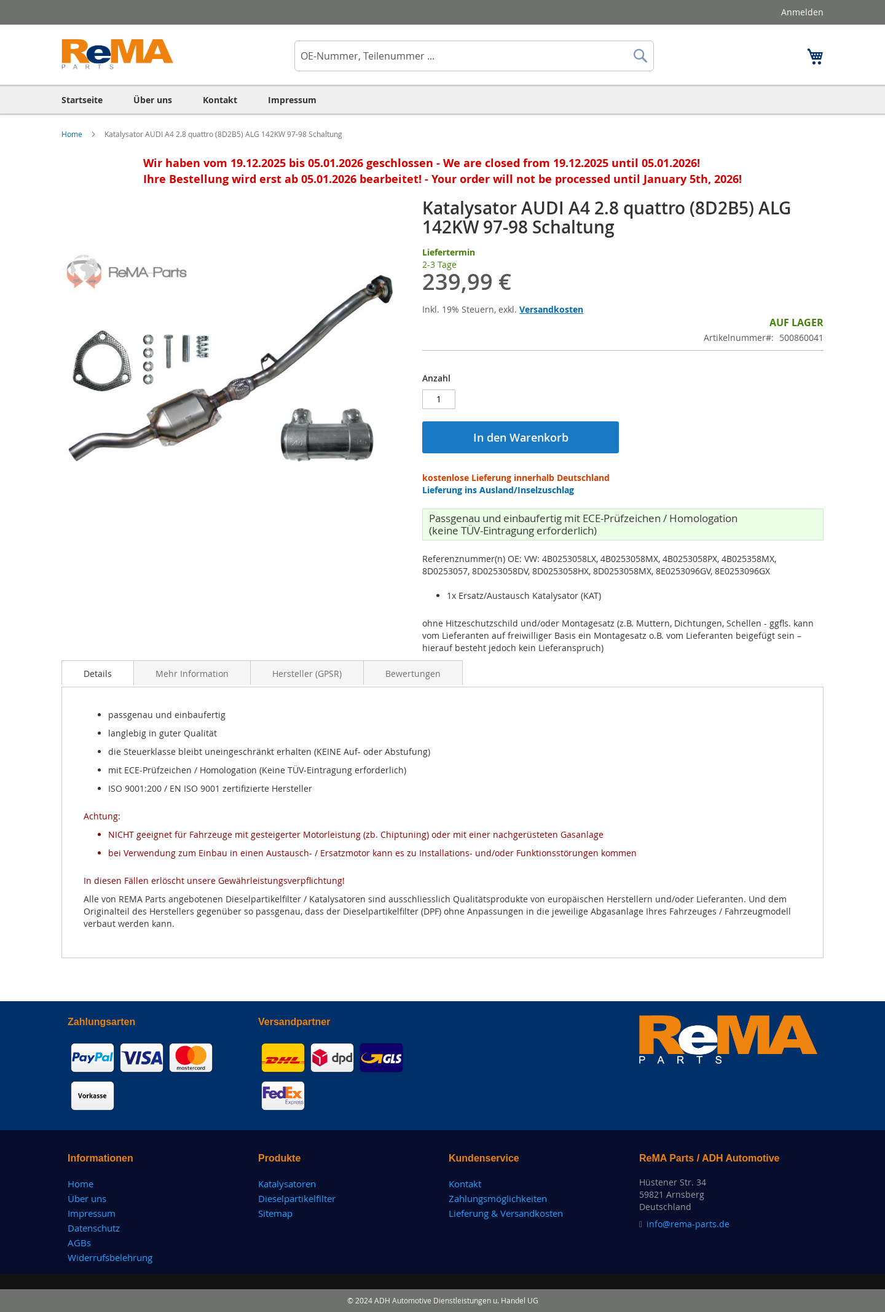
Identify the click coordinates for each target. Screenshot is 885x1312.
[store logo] (117, 54)
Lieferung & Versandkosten (506, 1213)
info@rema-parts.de (688, 1224)
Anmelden (802, 12)
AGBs (79, 1242)
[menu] (442, 100)
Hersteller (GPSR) (307, 673)
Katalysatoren (287, 1183)
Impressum (92, 1213)
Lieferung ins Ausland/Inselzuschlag (498, 490)
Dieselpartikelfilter (297, 1198)
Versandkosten (551, 309)
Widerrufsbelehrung (110, 1257)
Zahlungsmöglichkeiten (498, 1198)
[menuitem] (82, 100)
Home (72, 134)
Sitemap (275, 1213)
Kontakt (465, 1183)
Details (98, 673)
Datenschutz (94, 1228)
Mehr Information (192, 673)
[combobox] (474, 56)
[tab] (97, 672)
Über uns (87, 1198)
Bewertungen (413, 673)
